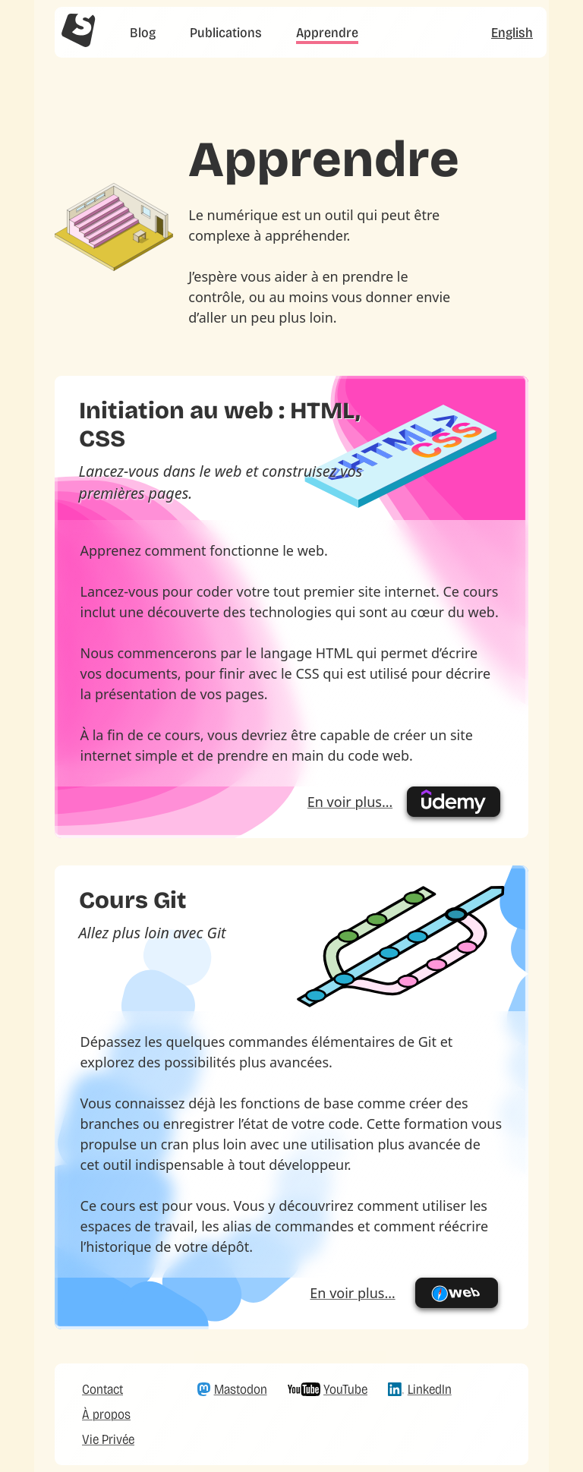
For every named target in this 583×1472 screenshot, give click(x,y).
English (512, 32)
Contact (102, 1389)
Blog (143, 32)
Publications (226, 32)
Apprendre (327, 32)
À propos (106, 1414)
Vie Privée (108, 1439)
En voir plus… (349, 802)
